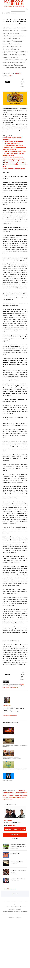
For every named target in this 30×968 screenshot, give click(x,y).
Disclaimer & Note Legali (8, 911)
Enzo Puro (18, 73)
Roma (15, 904)
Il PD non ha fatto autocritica (12, 143)
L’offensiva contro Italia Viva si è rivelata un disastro (13, 734)
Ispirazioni (16, 906)
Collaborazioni (24, 911)
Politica (10, 75)
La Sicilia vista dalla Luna (17, 861)
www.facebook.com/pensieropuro (10, 715)
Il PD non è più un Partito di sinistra (13, 141)
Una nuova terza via (15, 853)
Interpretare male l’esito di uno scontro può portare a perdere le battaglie (15, 769)
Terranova (8, 820)
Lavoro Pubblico (14, 902)
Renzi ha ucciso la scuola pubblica (13, 157)
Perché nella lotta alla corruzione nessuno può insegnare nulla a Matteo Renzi (15, 746)
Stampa (22, 86)
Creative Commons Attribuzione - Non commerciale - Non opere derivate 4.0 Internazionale (14, 686)
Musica (26, 902)
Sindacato (21, 902)
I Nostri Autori (12, 909)
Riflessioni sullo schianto (7, 780)
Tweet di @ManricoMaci (9, 889)
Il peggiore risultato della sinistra (13, 145)
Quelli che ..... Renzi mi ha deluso (18, 879)
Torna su (15, 893)
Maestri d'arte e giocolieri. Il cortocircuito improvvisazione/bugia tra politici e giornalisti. (12, 758)
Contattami (18, 909)
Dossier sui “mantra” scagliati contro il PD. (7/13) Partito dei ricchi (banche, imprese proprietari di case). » (15, 797)
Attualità (3, 902)
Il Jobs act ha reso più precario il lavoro (15, 151)
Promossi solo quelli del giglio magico (14, 159)
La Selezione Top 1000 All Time (15, 829)
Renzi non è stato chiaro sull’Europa (14, 168)
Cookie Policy (17, 911)
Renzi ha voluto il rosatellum (12, 161)
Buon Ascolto (10, 805)
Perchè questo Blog (9, 906)
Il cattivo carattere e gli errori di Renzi (15, 163)
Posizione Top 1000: (12, 823)
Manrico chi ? (22, 906)
